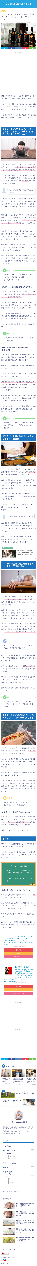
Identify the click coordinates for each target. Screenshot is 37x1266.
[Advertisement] (18, 73)
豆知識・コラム (13, 1158)
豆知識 (3, 11)
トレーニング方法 (19, 1163)
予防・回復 (12, 1156)
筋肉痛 (20, 1154)
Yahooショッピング (18, 956)
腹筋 (19, 1167)
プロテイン (20, 1176)
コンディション (19, 1150)
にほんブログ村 (6, 1263)
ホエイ (11, 1180)
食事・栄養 (19, 1172)
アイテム (19, 1146)
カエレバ (23, 946)
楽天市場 (18, 950)
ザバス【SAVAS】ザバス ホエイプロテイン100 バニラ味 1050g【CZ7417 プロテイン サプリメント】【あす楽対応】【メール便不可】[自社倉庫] (19, 940)
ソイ (10, 1178)
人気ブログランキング (7, 1257)
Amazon (18, 953)
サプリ (20, 1174)
